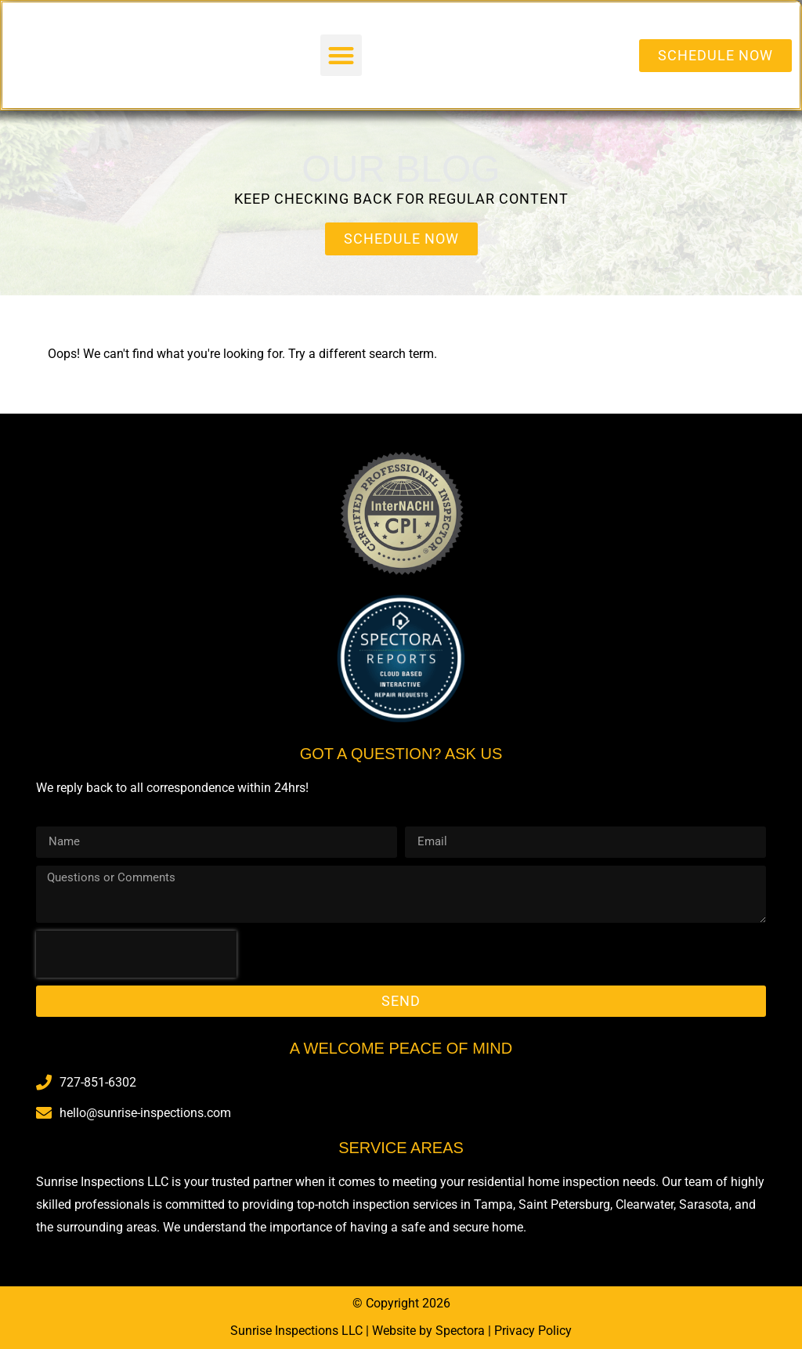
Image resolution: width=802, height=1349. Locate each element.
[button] (341, 55)
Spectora (460, 1330)
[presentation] (136, 954)
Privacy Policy (533, 1330)
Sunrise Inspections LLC (296, 1330)
